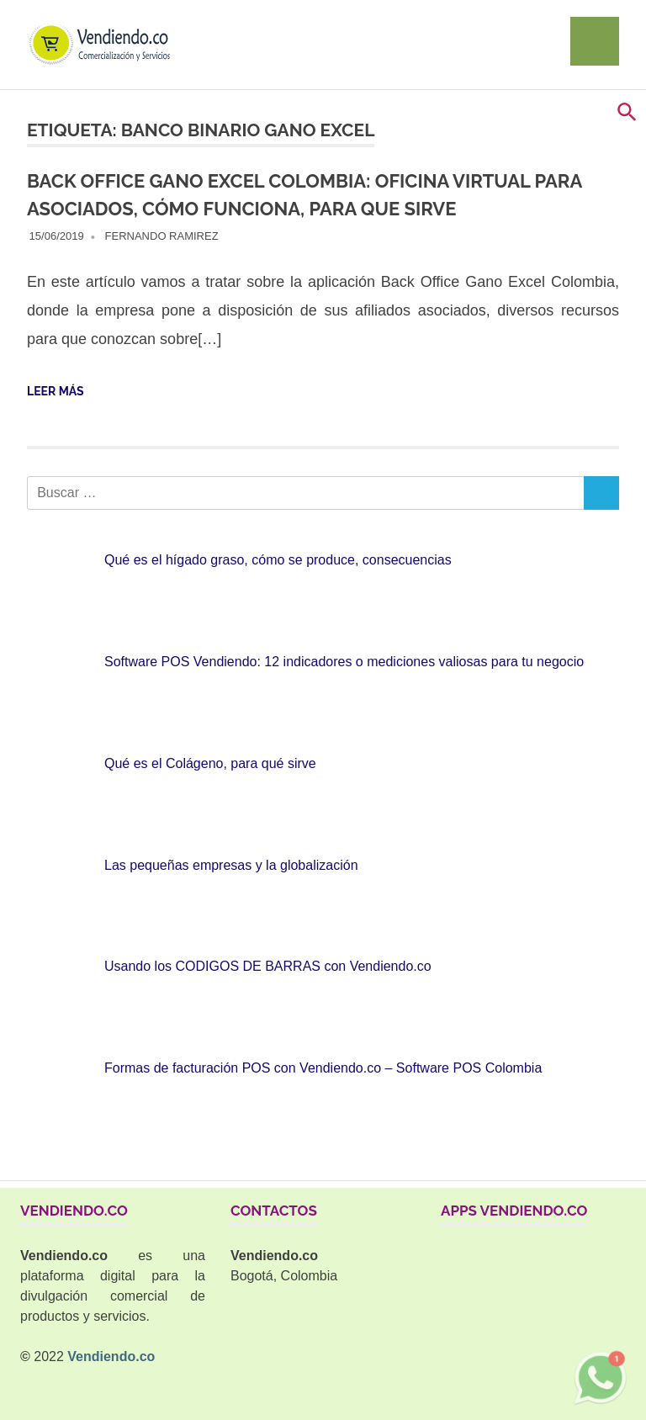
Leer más (55, 391)
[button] (627, 117)
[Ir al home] (107, 26)
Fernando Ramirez (162, 236)
